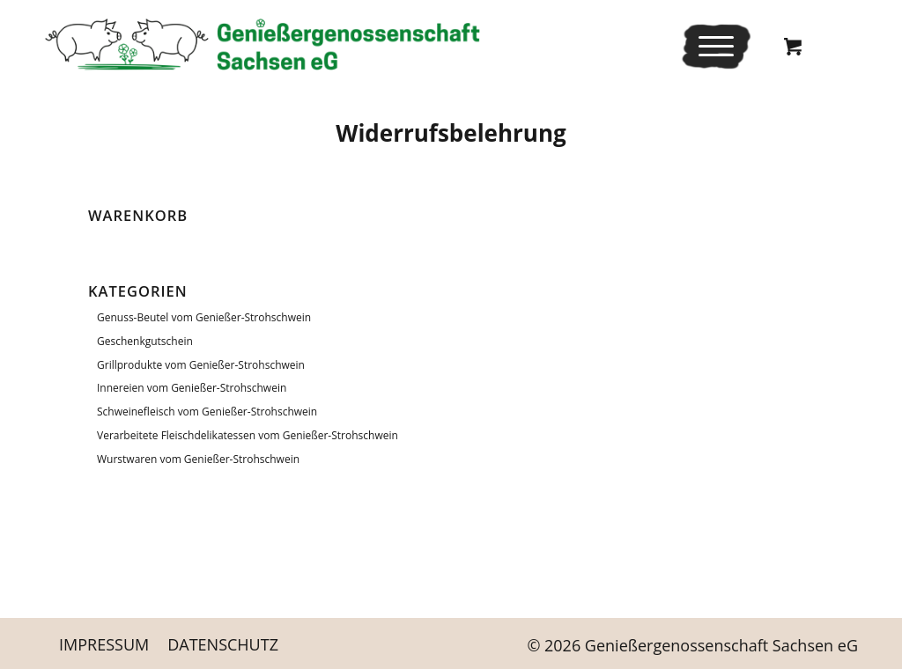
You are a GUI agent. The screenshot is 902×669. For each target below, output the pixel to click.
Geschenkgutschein (145, 341)
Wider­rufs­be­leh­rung (451, 133)
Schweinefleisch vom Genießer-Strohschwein (207, 411)
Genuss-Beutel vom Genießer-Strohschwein (204, 317)
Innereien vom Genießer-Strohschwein (191, 387)
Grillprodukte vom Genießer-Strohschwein (201, 364)
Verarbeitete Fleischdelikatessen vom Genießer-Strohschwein (247, 435)
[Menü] (710, 46)
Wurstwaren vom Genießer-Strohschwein (198, 459)
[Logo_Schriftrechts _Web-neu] (262, 44)
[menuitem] (716, 46)
